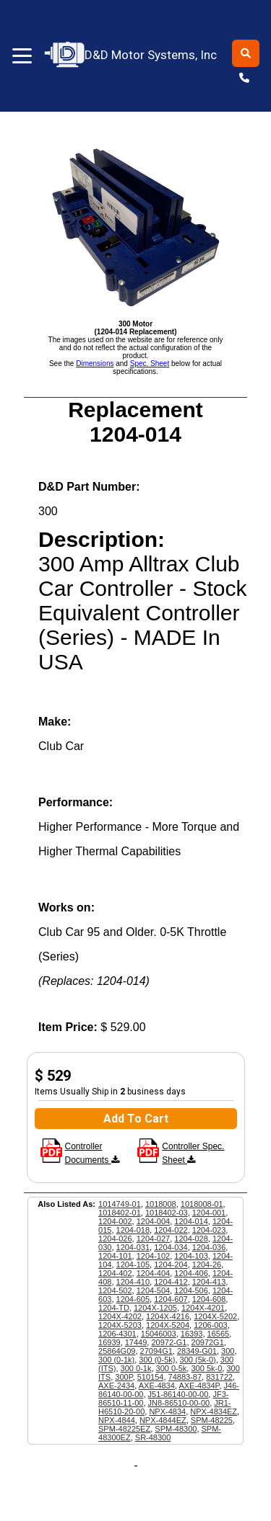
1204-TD (113, 1307)
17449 (136, 1342)
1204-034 (171, 1247)
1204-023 (209, 1230)
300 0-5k (171, 1368)
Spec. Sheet (149, 363)
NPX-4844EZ (162, 1420)
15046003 (158, 1333)
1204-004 (154, 1221)
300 (227, 1351)
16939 (109, 1342)
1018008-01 (202, 1204)
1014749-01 (119, 1204)
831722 (219, 1377)
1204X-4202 (120, 1316)
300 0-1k (136, 1368)
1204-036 (209, 1247)
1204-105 (133, 1264)
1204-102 (154, 1256)
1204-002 (115, 1221)
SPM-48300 (176, 1428)
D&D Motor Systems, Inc (131, 55)
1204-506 (191, 1290)
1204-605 (133, 1299)
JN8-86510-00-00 (179, 1403)
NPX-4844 (116, 1420)
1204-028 (191, 1238)
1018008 (160, 1204)
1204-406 (191, 1273)
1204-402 (115, 1273)
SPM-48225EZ (124, 1428)
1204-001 (209, 1212)
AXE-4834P (198, 1385)
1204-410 (133, 1281)
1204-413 (209, 1281)
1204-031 (133, 1247)
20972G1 (208, 1342)
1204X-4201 (203, 1307)
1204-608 (209, 1299)
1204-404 (154, 1273)
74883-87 (185, 1377)
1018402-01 (119, 1212)
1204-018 (133, 1230)
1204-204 (171, 1264)
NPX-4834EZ (213, 1411)
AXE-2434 (116, 1385)
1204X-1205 (155, 1307)
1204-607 (171, 1299)
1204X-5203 (120, 1325)
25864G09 (116, 1351)
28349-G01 (197, 1351)
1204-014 (191, 1221)
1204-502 (115, 1290)
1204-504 (154, 1290)
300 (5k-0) (198, 1359)
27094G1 (156, 1351)
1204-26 (206, 1264)
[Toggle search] (245, 53)
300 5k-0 (206, 1368)
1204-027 (154, 1238)
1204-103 (191, 1256)
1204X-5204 (167, 1325)
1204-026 (115, 1238)
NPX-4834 (167, 1411)
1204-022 (171, 1230)
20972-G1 (168, 1342)
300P (123, 1377)
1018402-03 (166, 1212)
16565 (218, 1333)
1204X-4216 (167, 1316)
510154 (150, 1377)
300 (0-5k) (157, 1359)
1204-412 (171, 1281)
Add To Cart (135, 1118)
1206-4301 (117, 1333)
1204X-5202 (215, 1316)
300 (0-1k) (116, 1359)
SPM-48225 (212, 1420)
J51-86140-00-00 (178, 1394)
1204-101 (115, 1256)
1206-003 (211, 1325)
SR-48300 (153, 1437)
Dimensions (94, 363)
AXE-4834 (157, 1385)
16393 (192, 1333)
